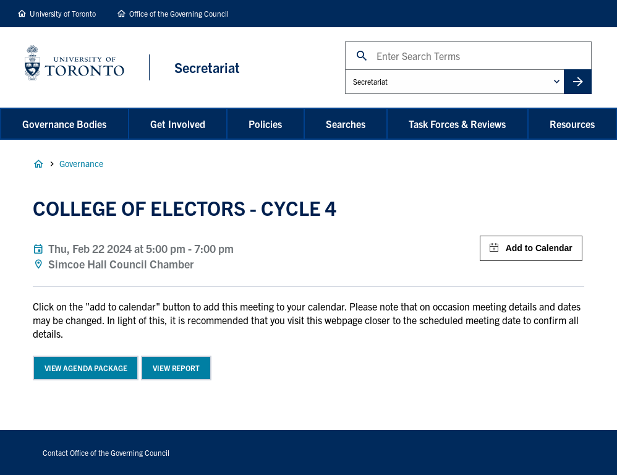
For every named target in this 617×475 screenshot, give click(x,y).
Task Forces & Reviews (457, 124)
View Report (176, 367)
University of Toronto (63, 13)
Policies (265, 124)
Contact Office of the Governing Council (106, 452)
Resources (572, 124)
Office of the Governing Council (179, 13)
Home (38, 163)
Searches (345, 124)
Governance (81, 163)
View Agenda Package (86, 367)
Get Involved (177, 124)
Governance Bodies (64, 124)
